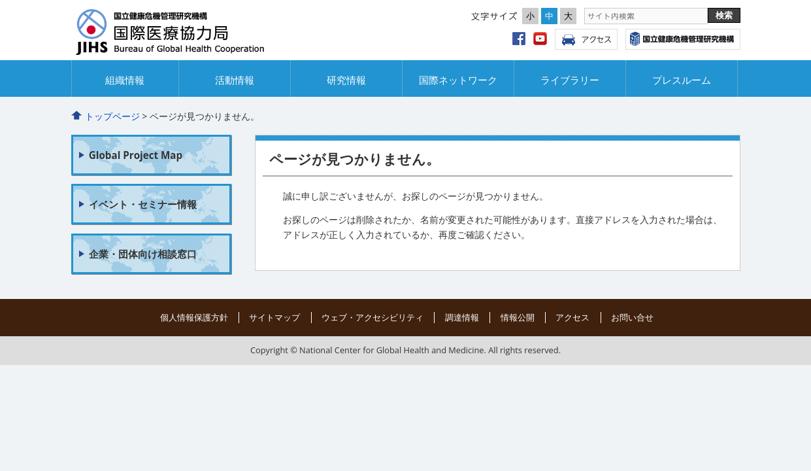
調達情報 (462, 317)
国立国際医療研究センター (682, 39)
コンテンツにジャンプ (0, 0)
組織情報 (124, 80)
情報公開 (518, 317)
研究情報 (346, 80)
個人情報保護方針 (194, 317)
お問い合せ (632, 317)
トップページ (112, 116)
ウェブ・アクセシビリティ (372, 317)
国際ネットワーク (458, 80)
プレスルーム (681, 80)
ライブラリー (569, 80)
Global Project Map (135, 155)
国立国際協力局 (188, 33)
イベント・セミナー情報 (143, 204)
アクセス (586, 39)
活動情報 (234, 80)
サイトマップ (274, 317)
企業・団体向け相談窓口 (143, 253)
